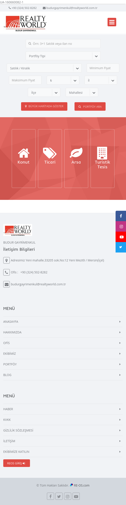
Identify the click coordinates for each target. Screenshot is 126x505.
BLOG (7, 375)
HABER (8, 409)
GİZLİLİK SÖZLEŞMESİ (18, 430)
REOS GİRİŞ (16, 463)
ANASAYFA (10, 321)
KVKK (7, 420)
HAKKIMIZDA (12, 332)
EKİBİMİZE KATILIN (16, 452)
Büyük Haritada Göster (44, 106)
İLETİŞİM (9, 441)
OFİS (6, 343)
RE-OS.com (82, 485)
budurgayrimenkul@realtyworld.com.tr (71, 8)
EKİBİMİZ (9, 353)
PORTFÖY (10, 364)
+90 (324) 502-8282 (24, 8)
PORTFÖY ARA (89, 107)
